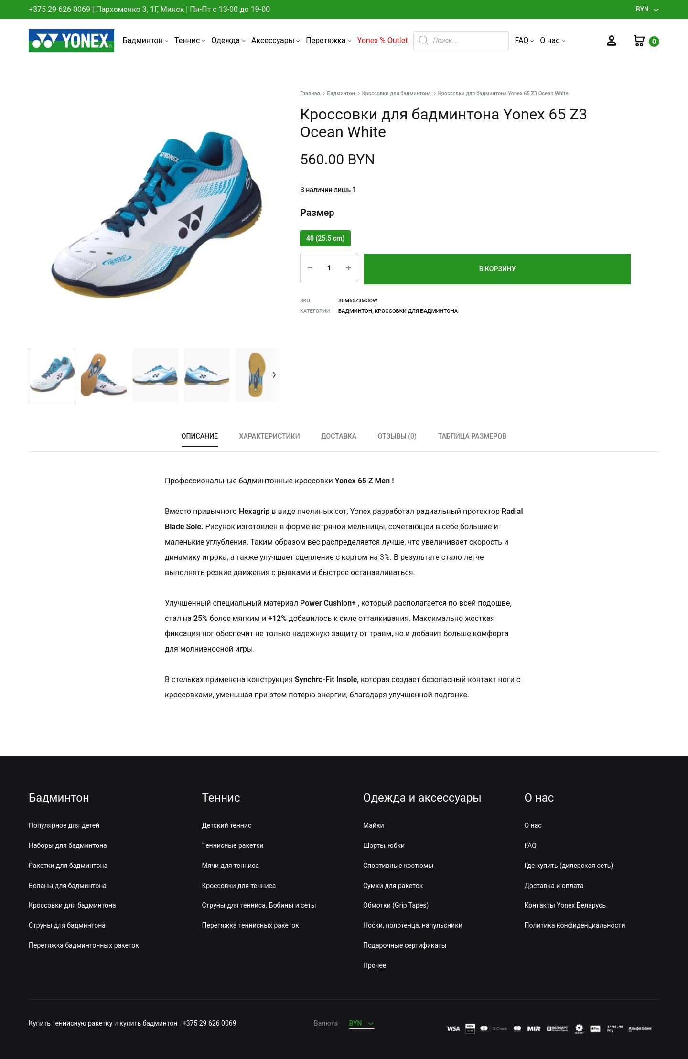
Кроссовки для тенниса (239, 885)
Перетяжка (328, 40)
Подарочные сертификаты (405, 945)
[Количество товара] (328, 268)
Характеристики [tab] (270, 435)
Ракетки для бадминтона (68, 865)
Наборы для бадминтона (68, 846)
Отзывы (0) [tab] (396, 435)
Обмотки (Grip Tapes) (396, 905)
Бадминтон (145, 40)
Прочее (374, 965)
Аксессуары (275, 40)
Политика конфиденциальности (575, 926)
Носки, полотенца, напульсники (412, 926)
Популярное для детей (64, 826)
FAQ (524, 40)
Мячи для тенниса (230, 865)
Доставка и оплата (554, 885)
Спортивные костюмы (398, 865)
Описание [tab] (201, 435)
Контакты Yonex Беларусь (565, 905)
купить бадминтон (148, 1023)
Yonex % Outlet (382, 40)
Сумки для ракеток (393, 885)
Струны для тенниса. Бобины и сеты (259, 905)
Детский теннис (227, 826)
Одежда (228, 40)
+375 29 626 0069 (59, 9)
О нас (552, 40)
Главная (310, 93)
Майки (373, 826)
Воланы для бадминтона (68, 885)
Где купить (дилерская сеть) (569, 865)
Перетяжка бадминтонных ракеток (84, 945)
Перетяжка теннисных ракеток (250, 926)
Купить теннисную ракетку (70, 1023)
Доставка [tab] (339, 435)
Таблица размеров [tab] (471, 435)
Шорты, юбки (384, 846)
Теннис (189, 40)
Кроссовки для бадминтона (396, 93)
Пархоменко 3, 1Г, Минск (140, 9)
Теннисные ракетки (233, 846)
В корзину (497, 268)
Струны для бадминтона (67, 926)
